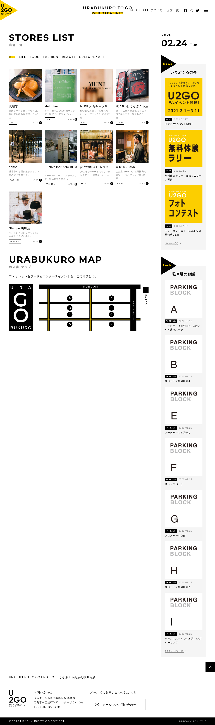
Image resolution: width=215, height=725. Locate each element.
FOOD (35, 57)
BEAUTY (68, 57)
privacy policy (191, 721)
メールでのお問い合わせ (119, 704)
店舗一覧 (173, 10)
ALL (12, 57)
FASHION (50, 57)
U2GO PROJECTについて (145, 10)
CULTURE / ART (92, 57)
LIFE (22, 57)
